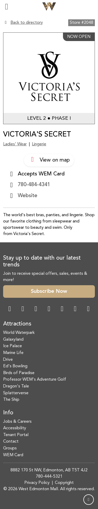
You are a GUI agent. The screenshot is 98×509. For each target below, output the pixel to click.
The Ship (11, 400)
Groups (10, 448)
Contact (11, 441)
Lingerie (39, 144)
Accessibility (14, 428)
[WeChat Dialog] (62, 309)
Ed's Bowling (15, 366)
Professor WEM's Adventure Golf (34, 380)
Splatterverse (15, 393)
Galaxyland (13, 340)
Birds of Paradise (18, 373)
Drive (8, 360)
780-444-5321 (49, 476)
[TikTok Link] (75, 309)
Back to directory (26, 23)
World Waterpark (19, 333)
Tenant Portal (15, 435)
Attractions (17, 324)
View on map (49, 159)
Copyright (64, 483)
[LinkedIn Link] (88, 309)
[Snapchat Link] (35, 309)
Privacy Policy (37, 483)
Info (8, 413)
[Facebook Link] (9, 309)
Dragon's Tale (16, 386)
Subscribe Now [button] (49, 291)
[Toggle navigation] (6, 6)
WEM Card (13, 455)
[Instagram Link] (22, 309)
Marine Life (13, 353)
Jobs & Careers (17, 422)
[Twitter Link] (48, 309)
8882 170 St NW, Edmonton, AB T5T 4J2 (49, 470)
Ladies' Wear (15, 144)
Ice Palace (12, 346)
